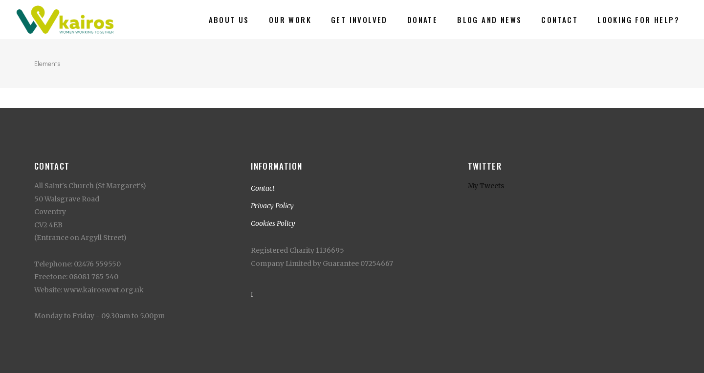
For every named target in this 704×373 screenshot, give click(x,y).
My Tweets (486, 185)
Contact (263, 188)
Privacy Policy (272, 205)
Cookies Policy (273, 223)
